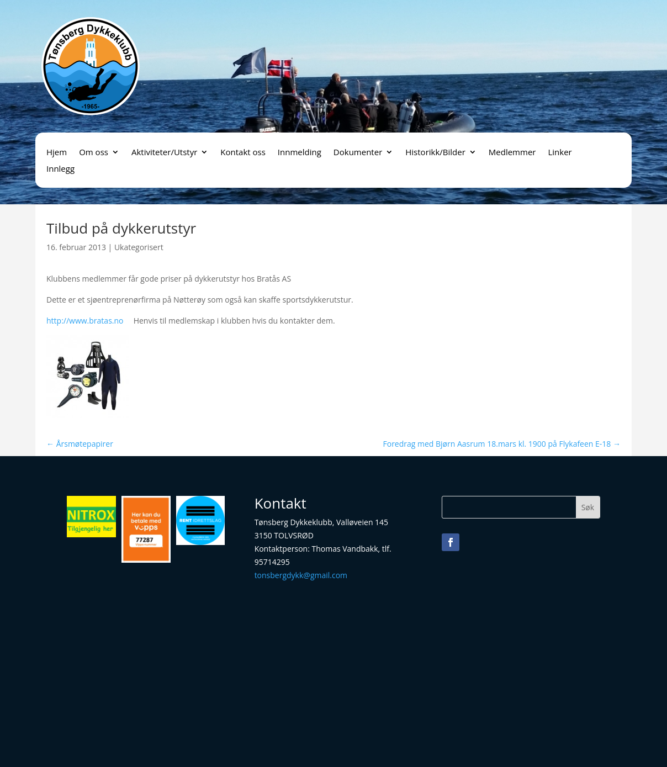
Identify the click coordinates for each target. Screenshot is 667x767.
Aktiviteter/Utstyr (164, 152)
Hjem (56, 152)
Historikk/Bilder (435, 152)
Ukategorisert (138, 247)
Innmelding (299, 152)
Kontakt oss (243, 152)
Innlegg (60, 169)
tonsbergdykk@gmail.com (301, 575)
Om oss (93, 152)
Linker (559, 152)
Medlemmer (512, 152)
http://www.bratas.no (85, 320)
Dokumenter (358, 152)
